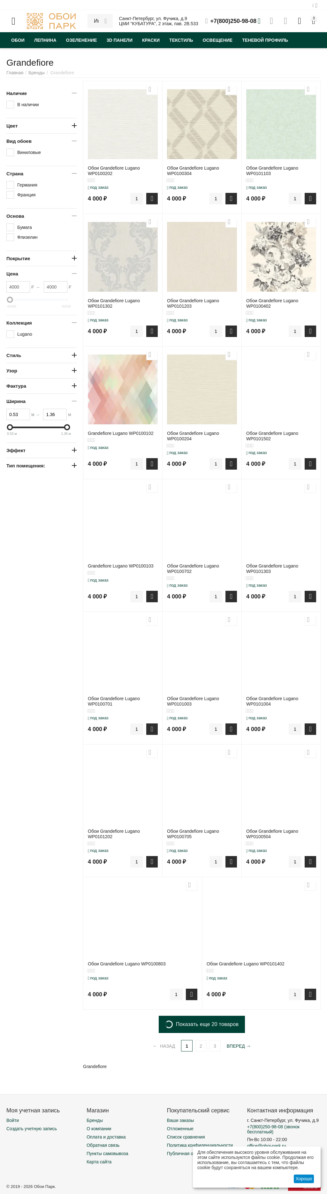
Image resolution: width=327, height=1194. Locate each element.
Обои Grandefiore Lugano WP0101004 (272, 701)
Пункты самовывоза (107, 1153)
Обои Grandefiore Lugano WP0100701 (114, 701)
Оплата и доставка (106, 1136)
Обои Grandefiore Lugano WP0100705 (193, 834)
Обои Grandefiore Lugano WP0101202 (114, 834)
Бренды (95, 1120)
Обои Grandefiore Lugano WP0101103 (272, 170)
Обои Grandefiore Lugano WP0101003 (193, 701)
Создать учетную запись (31, 1128)
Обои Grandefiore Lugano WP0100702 (193, 568)
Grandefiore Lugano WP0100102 (120, 433)
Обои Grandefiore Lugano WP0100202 (114, 170)
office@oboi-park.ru (266, 1145)
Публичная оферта (186, 1153)
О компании (99, 1128)
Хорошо (304, 1178)
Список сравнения (186, 1136)
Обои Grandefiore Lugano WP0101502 (272, 436)
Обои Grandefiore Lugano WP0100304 (193, 170)
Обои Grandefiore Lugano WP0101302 (114, 303)
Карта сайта (99, 1161)
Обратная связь (103, 1145)
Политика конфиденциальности (200, 1145)
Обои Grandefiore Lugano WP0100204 (193, 436)
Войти (12, 1120)
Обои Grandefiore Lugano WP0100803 (127, 963)
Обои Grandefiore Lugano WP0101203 (193, 303)
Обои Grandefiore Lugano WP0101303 (272, 568)
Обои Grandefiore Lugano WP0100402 (272, 303)
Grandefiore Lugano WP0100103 (120, 565)
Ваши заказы (180, 1120)
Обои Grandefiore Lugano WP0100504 (272, 834)
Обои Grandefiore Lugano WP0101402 (246, 963)
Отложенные (180, 1128)
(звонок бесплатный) (273, 1129)
